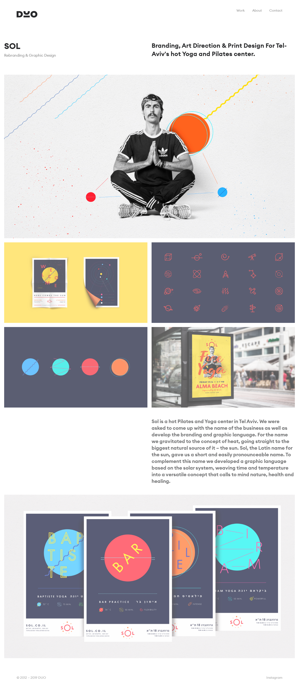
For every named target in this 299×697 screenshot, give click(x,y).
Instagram (274, 677)
